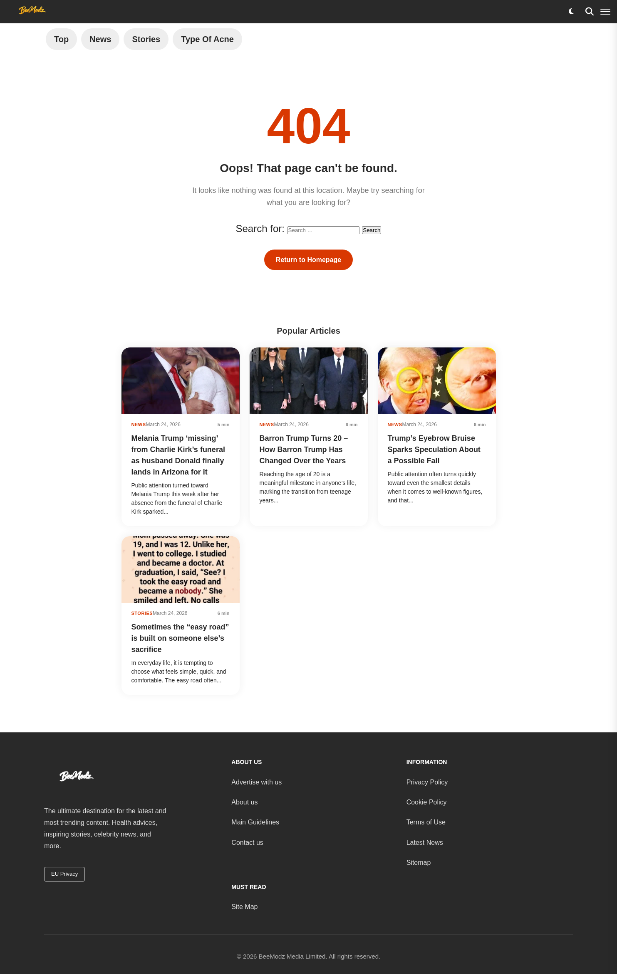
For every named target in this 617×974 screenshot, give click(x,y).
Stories (146, 39)
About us (244, 802)
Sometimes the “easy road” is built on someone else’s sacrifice (180, 638)
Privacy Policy (427, 782)
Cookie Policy (426, 802)
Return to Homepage (308, 259)
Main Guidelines (255, 822)
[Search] (589, 11)
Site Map (244, 906)
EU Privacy (64, 874)
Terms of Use (426, 822)
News (100, 39)
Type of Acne (207, 39)
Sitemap (418, 862)
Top (61, 39)
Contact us (247, 842)
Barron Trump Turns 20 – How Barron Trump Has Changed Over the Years (304, 449)
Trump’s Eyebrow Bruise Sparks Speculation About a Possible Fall (434, 449)
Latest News (424, 842)
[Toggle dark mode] (571, 11)
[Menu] (605, 11)
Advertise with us (256, 782)
